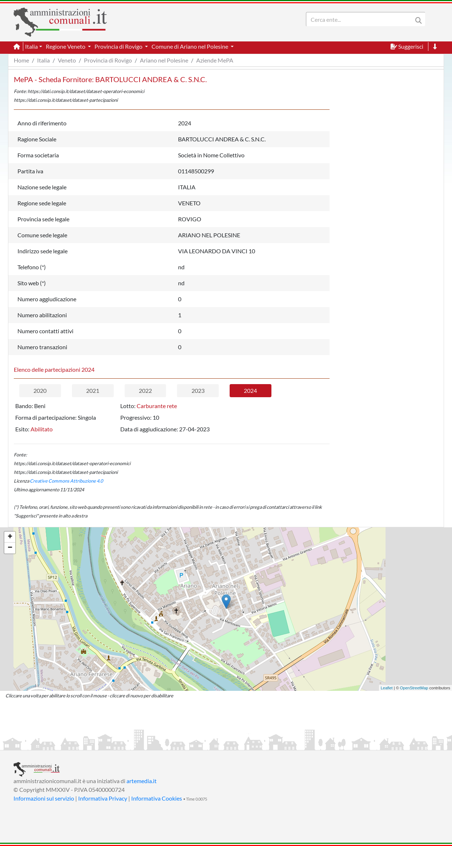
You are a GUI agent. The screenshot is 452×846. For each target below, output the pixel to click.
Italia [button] (31, 46)
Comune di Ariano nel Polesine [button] (190, 46)
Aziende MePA (214, 60)
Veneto (67, 60)
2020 (40, 390)
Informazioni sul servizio (43, 798)
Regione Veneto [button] (66, 46)
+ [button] (10, 537)
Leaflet (387, 688)
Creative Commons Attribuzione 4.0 (66, 481)
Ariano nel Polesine (164, 60)
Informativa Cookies (156, 798)
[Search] (360, 19)
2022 (145, 390)
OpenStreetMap (414, 688)
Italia (43, 60)
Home (21, 60)
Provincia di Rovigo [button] (119, 46)
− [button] (10, 548)
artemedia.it (141, 780)
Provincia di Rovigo (108, 60)
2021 (92, 390)
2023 (198, 390)
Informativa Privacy (102, 798)
